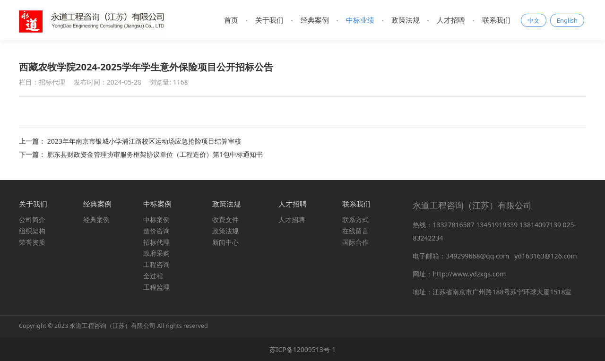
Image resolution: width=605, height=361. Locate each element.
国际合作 (355, 242)
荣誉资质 (32, 242)
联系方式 (355, 219)
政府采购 (156, 253)
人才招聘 (451, 20)
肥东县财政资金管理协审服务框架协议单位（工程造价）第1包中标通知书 (155, 154)
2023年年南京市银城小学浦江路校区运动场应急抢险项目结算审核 (144, 141)
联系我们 (496, 20)
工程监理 (156, 287)
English (567, 20)
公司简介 (32, 219)
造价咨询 (156, 230)
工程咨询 (156, 264)
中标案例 (156, 219)
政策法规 (405, 20)
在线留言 (355, 230)
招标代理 (156, 242)
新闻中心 (225, 242)
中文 (533, 20)
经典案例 (315, 20)
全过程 (153, 275)
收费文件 (225, 219)
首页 (231, 20)
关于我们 (269, 20)
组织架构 (32, 230)
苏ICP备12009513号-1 (302, 349)
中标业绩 (360, 20)
